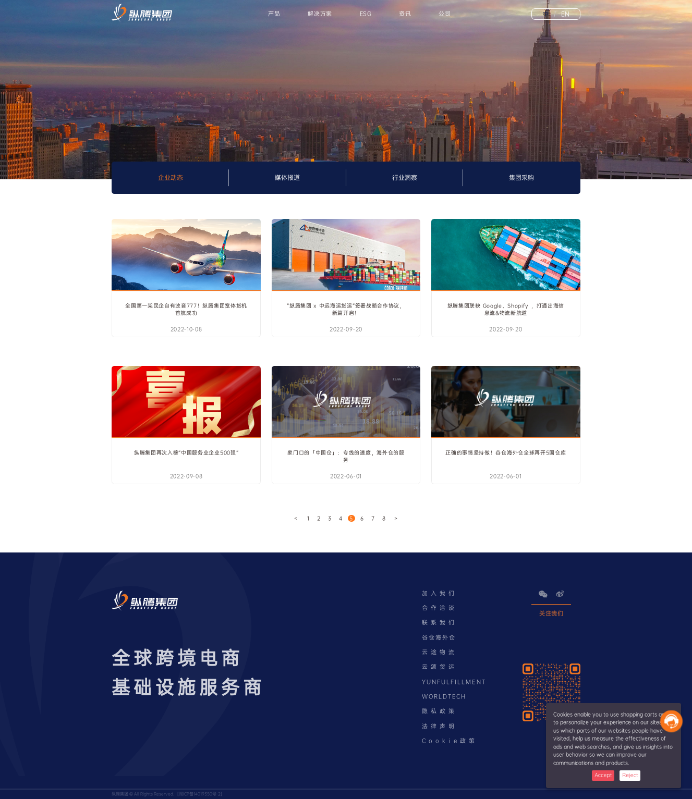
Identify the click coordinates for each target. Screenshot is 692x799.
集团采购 (521, 178)
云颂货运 (440, 667)
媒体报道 (287, 178)
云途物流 (440, 652)
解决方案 (320, 14)
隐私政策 (440, 711)
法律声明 (440, 726)
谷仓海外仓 (439, 638)
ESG (366, 14)
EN (561, 14)
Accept (603, 775)
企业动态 (170, 178)
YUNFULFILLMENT (454, 682)
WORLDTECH (444, 696)
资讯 (405, 14)
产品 (274, 14)
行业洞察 (404, 178)
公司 (445, 14)
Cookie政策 (450, 741)
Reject (630, 775)
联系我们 (440, 622)
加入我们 (440, 593)
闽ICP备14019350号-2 (200, 794)
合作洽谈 (440, 608)
